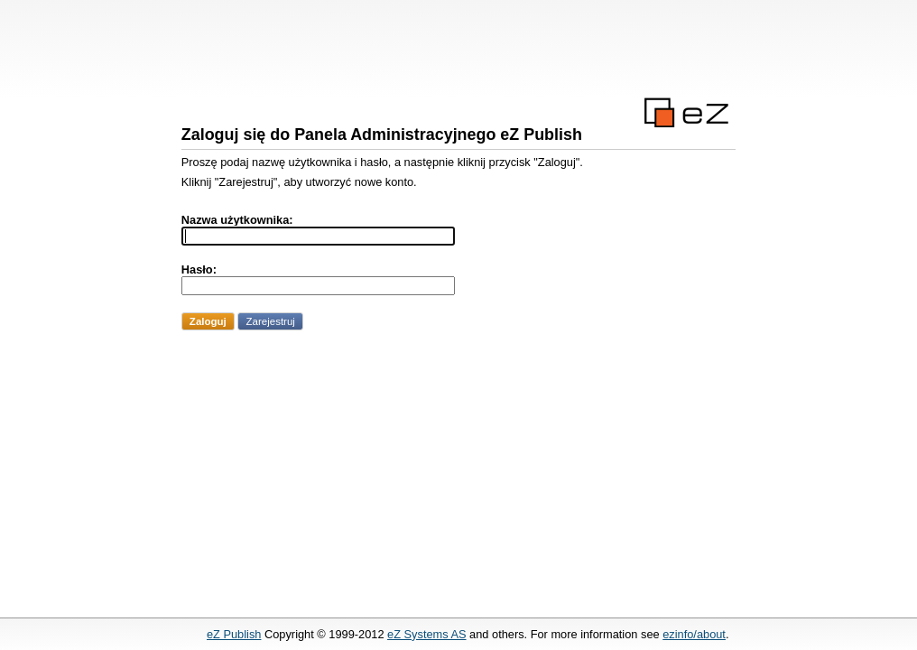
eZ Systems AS (426, 634)
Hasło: (199, 269)
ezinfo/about (694, 634)
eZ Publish (234, 634)
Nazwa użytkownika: (237, 220)
